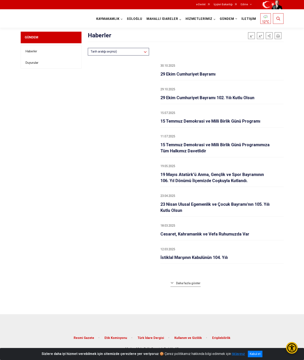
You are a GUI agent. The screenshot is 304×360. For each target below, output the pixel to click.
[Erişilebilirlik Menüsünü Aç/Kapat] (292, 348)
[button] (269, 35)
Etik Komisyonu (115, 338)
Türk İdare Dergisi (150, 338)
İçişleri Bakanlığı (223, 4)
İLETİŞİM (249, 19)
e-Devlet (201, 4)
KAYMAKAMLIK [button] (107, 19)
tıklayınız (238, 354)
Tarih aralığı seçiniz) (104, 51)
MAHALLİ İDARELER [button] (162, 19)
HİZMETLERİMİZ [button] (199, 19)
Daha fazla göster (188, 283)
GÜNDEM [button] (227, 19)
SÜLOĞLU (134, 19)
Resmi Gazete (84, 338)
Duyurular (32, 63)
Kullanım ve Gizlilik (188, 338)
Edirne (244, 4)
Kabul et (255, 354)
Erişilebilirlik (221, 338)
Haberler (31, 51)
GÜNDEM (31, 37)
